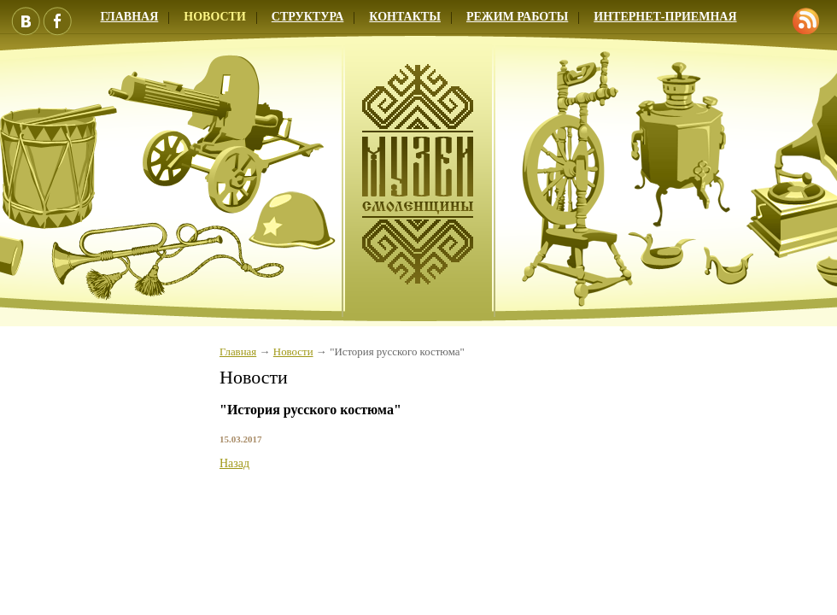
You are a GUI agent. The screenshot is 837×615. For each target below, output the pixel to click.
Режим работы (517, 16)
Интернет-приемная (665, 16)
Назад (234, 463)
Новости (215, 16)
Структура (308, 16)
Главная (237, 352)
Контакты (405, 16)
